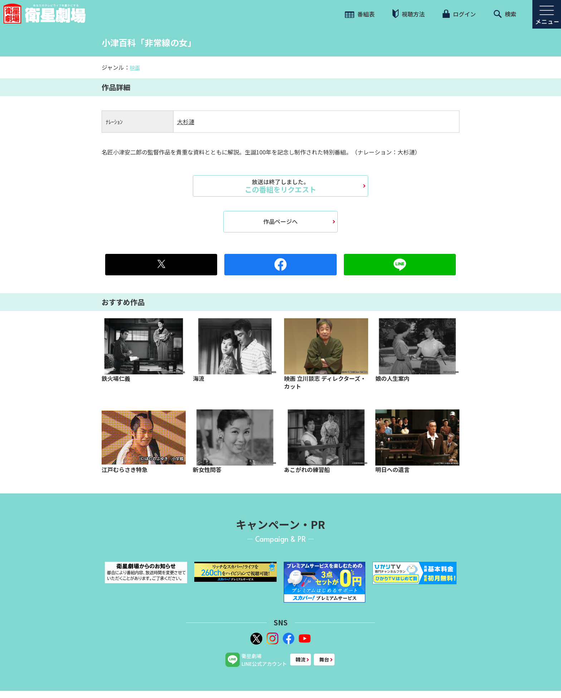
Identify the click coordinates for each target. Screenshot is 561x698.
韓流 (301, 659)
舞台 (324, 659)
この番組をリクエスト (280, 186)
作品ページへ (280, 221)
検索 (505, 14)
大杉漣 (185, 121)
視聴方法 (408, 13)
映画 (135, 67)
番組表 (360, 14)
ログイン (459, 14)
